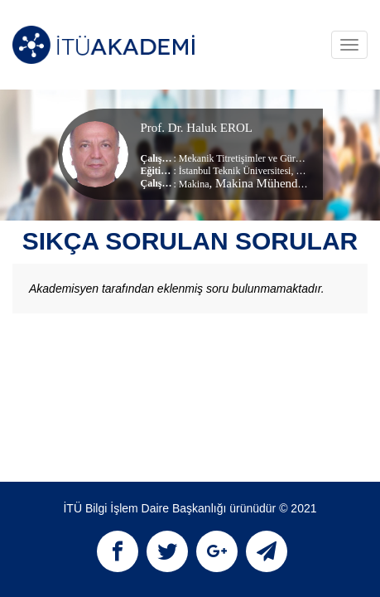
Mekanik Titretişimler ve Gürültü (245, 158)
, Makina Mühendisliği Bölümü (287, 183)
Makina (194, 184)
